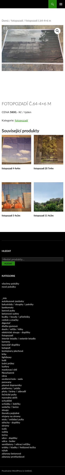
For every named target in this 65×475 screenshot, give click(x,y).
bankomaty (8, 307)
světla (5, 431)
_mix (4, 298)
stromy (5, 425)
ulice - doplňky (9, 437)
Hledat (8, 263)
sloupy (5, 409)
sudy (4, 428)
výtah (5, 450)
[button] (57, 31)
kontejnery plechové (12, 350)
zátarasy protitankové (13, 456)
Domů (5, 20)
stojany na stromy (11, 416)
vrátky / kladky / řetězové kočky (19, 447)
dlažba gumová (10, 326)
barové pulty (8, 310)
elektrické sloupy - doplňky (16, 332)
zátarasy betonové (11, 453)
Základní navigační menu (61, 4)
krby (4, 354)
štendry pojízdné (10, 413)
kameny (6, 341)
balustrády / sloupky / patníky (17, 304)
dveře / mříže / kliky (12, 329)
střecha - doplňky (11, 422)
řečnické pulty (9, 394)
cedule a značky (10, 319)
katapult (6, 347)
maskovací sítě (9, 369)
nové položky (9, 286)
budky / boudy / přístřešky (16, 316)
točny (5, 434)
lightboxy (6, 357)
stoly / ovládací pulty (13, 419)
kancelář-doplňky (11, 344)
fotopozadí (17, 20)
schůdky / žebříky (11, 403)
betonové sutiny (10, 313)
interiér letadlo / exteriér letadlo (19, 338)
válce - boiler (8, 441)
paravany (6, 382)
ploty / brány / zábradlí (14, 391)
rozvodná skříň (9, 397)
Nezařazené (8, 372)
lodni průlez (8, 363)
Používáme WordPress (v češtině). (17, 470)
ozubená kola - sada (12, 378)
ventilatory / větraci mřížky (16, 444)
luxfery (5, 366)
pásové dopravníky (12, 385)
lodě (4, 360)
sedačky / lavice (10, 406)
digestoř (6, 322)
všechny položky (10, 283)
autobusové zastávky (13, 301)
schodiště (7, 400)
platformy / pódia (11, 388)
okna (4, 375)
